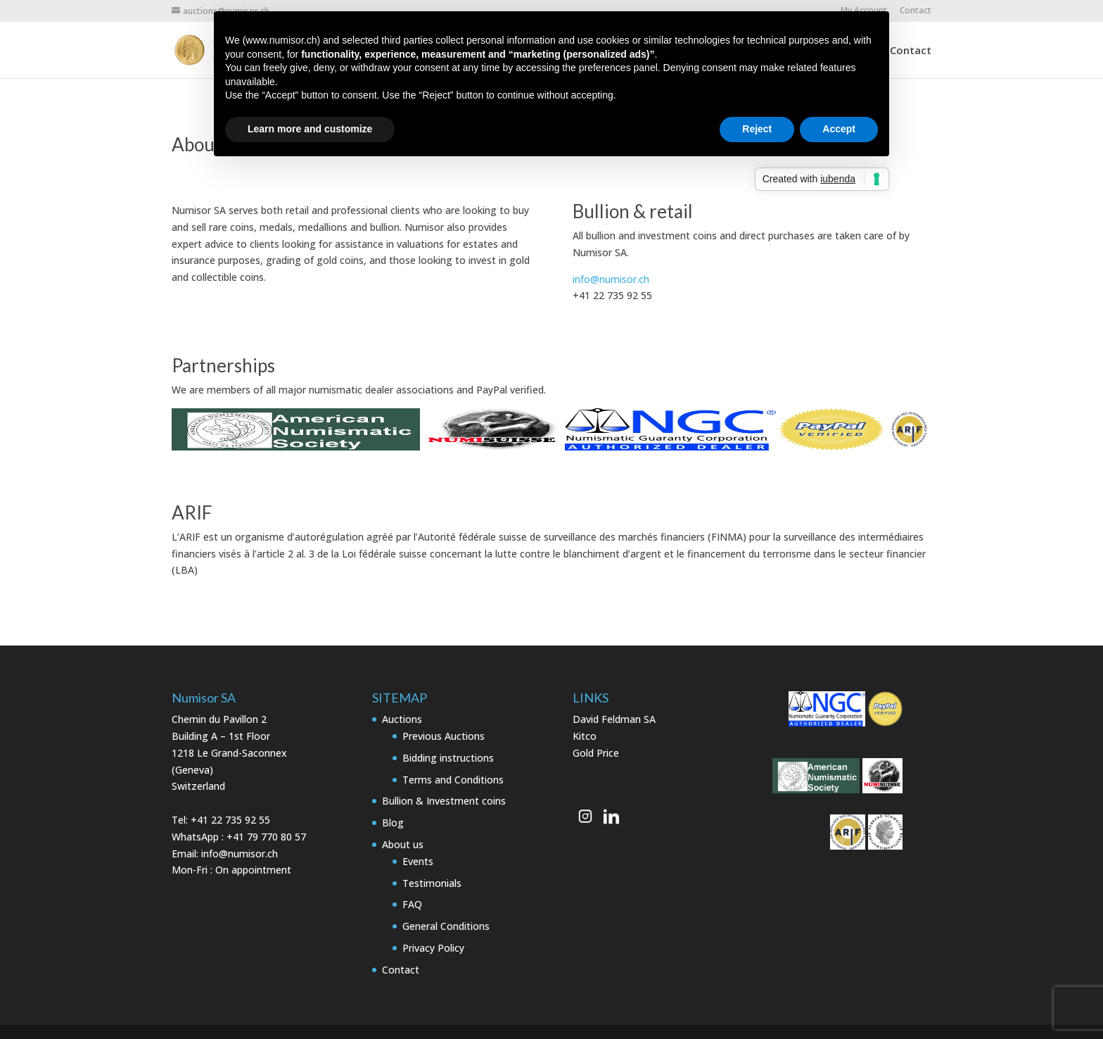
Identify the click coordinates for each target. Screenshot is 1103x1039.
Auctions (402, 719)
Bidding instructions (448, 757)
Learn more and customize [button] (310, 128)
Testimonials (431, 883)
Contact (915, 11)
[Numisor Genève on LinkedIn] (611, 816)
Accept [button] (838, 128)
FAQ (412, 904)
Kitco (585, 736)
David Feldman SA (614, 719)
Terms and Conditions (453, 779)
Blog (393, 822)
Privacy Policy (433, 948)
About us (402, 844)
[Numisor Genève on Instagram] (585, 816)
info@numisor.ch (611, 279)
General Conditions (446, 926)
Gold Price (596, 753)
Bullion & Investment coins (444, 800)
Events (417, 861)
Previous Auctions (443, 736)
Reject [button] (757, 128)
